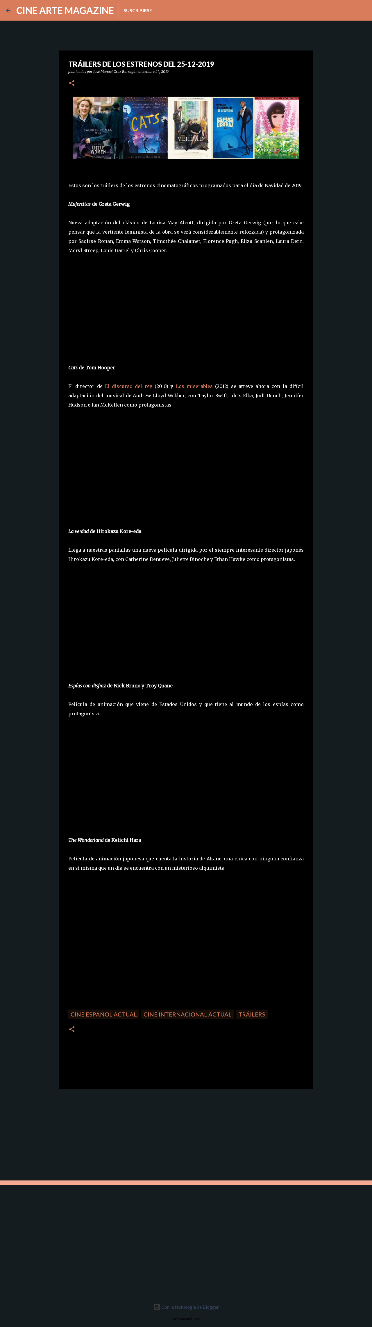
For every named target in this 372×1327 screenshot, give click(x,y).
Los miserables (194, 386)
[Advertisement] (100, 1134)
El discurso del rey (128, 386)
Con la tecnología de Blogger (186, 1307)
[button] (71, 83)
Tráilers (251, 1014)
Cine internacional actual (188, 1014)
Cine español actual (104, 1014)
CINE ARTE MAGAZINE (65, 10)
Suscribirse (138, 10)
